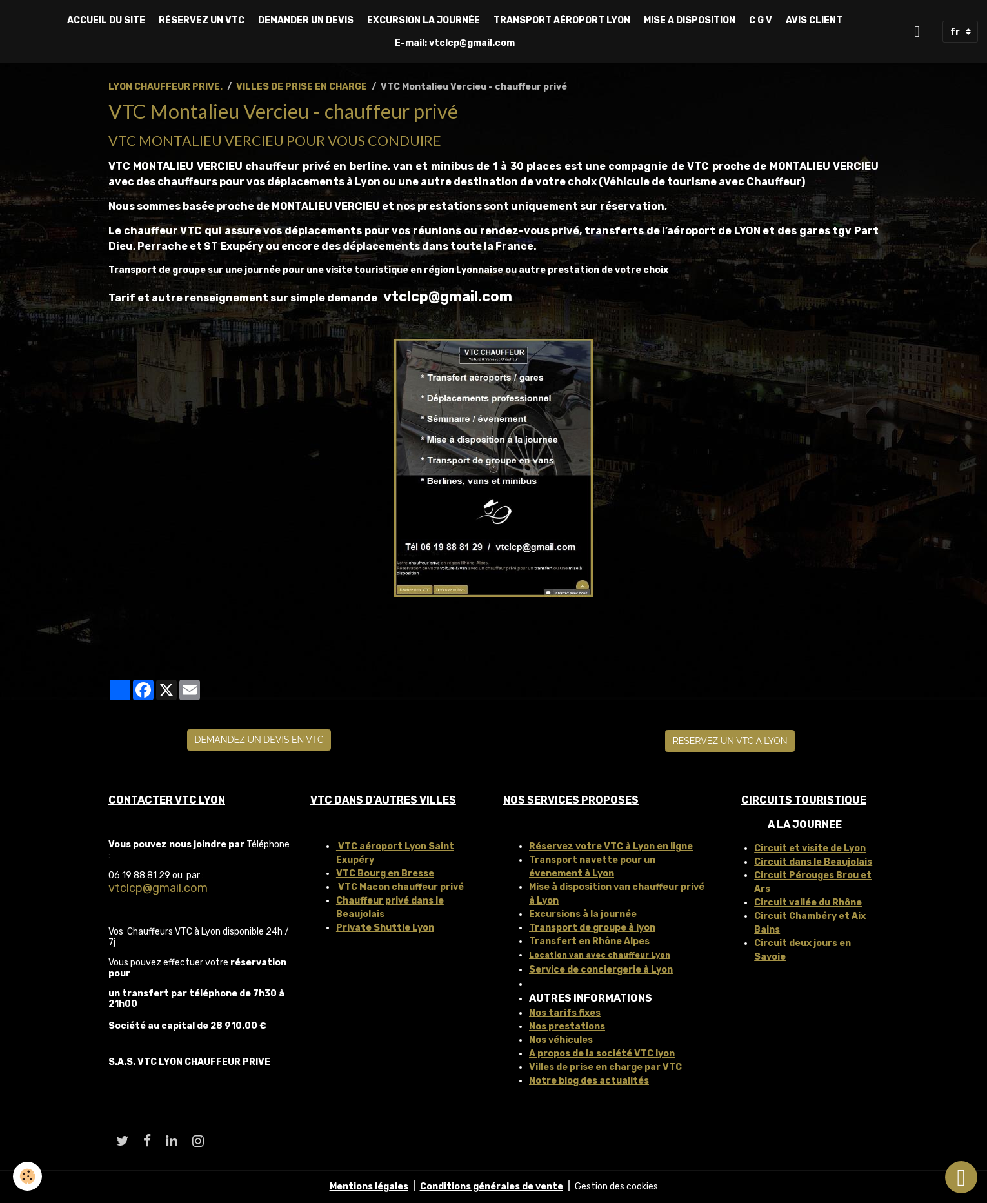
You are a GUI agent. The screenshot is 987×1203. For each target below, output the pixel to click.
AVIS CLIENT (814, 20)
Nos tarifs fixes (565, 1012)
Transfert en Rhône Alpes (589, 941)
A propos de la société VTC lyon (602, 1053)
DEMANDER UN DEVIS (306, 20)
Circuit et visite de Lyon (810, 848)
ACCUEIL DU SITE (106, 20)
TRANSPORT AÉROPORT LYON (562, 20)
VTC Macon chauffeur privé (401, 887)
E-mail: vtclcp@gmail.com (455, 42)
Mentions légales (369, 1186)
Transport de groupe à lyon (592, 927)
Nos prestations (567, 1026)
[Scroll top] (961, 1177)
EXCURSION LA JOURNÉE (423, 20)
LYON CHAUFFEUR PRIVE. (165, 86)
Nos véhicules (561, 1040)
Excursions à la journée (583, 914)
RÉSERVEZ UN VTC (201, 20)
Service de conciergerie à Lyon (601, 969)
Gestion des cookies (616, 1186)
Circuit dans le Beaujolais (813, 861)
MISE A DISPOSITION (689, 20)
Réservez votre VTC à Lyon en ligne (611, 846)
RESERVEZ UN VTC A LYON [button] (730, 741)
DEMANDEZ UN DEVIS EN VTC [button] (258, 739)
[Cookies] (27, 1176)
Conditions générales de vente (491, 1186)
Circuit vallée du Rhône (808, 902)
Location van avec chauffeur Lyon (599, 955)
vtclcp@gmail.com (158, 888)
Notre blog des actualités (589, 1080)
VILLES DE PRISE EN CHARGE (301, 86)
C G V (760, 20)
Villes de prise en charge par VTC (605, 1067)
